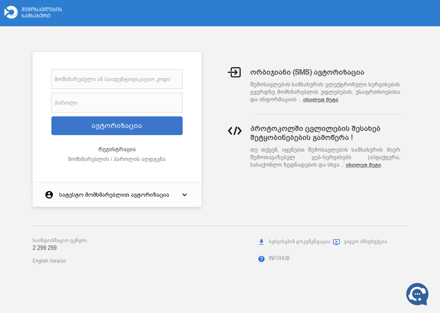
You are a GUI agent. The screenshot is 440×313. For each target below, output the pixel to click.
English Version (49, 261)
